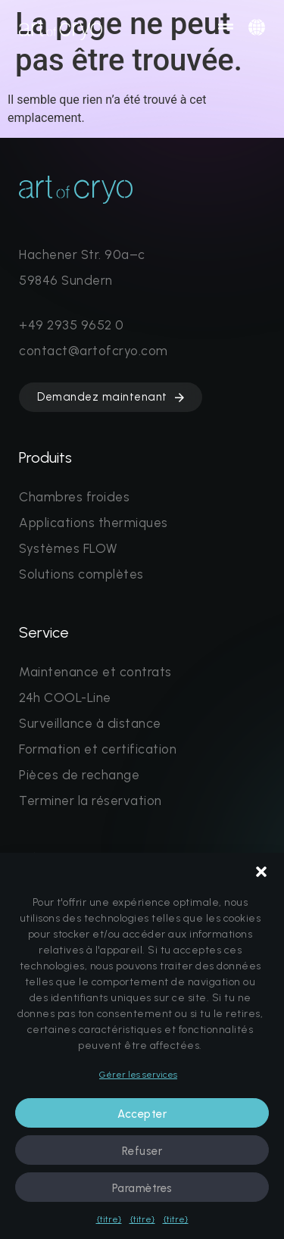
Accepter (142, 1114)
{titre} (109, 1219)
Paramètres (142, 1188)
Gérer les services (138, 1074)
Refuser (142, 1151)
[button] (261, 871)
